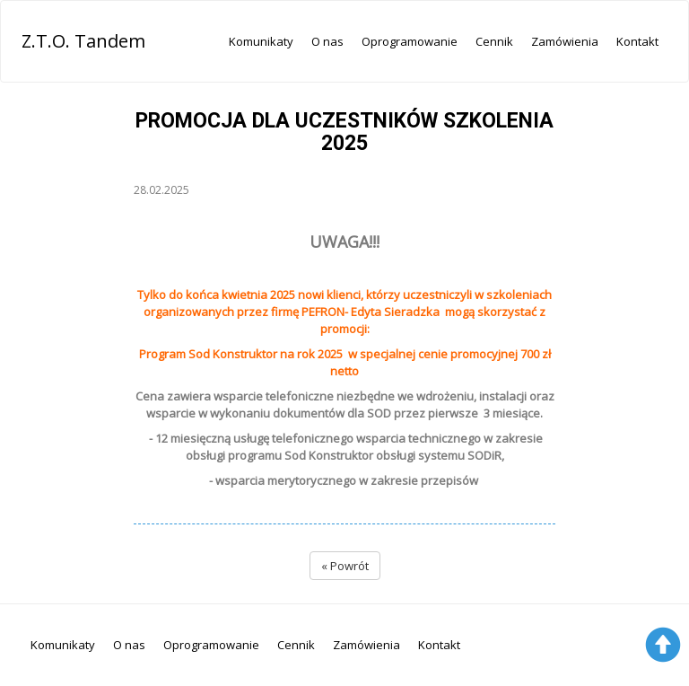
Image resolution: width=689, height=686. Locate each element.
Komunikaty (261, 41)
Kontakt (637, 41)
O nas (327, 41)
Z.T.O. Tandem (83, 41)
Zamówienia (564, 41)
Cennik (494, 41)
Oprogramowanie (410, 41)
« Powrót (345, 566)
